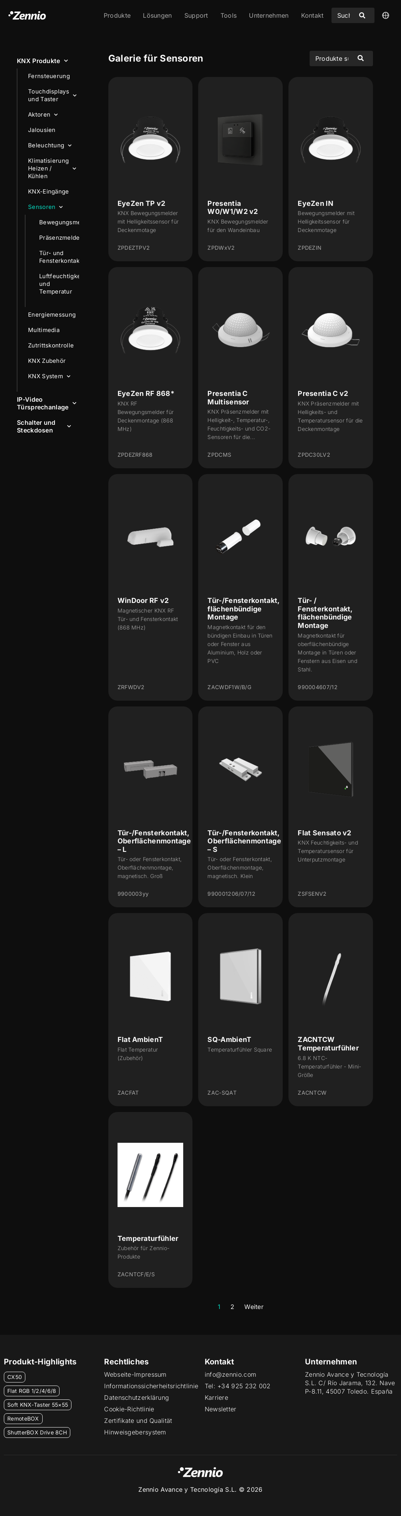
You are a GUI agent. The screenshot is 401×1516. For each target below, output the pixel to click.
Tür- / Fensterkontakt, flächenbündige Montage (325, 612)
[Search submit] (362, 15)
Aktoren (43, 115)
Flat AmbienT (140, 1039)
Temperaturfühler (148, 1238)
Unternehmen (268, 15)
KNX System (49, 376)
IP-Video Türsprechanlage (46, 403)
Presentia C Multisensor (228, 397)
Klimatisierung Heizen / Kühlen (52, 168)
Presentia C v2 (323, 393)
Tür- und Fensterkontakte (59, 256)
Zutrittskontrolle (51, 345)
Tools (228, 15)
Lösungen (157, 15)
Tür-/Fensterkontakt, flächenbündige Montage (243, 608)
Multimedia (44, 330)
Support (196, 15)
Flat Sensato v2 (324, 833)
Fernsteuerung (49, 76)
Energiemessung (53, 315)
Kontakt (312, 15)
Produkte (117, 15)
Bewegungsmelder (59, 222)
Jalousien (42, 130)
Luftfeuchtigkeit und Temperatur (59, 283)
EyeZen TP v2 (142, 203)
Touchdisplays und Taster (52, 95)
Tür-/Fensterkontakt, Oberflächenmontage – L (154, 841)
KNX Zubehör (47, 360)
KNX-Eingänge (48, 191)
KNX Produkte (42, 61)
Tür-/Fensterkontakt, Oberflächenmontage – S (244, 841)
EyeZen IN (315, 203)
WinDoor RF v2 (143, 600)
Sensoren (45, 207)
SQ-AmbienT (229, 1039)
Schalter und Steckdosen (44, 426)
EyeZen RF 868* (146, 393)
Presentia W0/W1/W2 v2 (232, 207)
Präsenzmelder (59, 237)
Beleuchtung (50, 146)
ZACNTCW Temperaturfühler (328, 1043)
